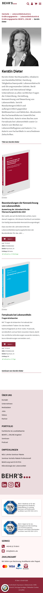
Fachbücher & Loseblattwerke (13, 431)
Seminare (5, 438)
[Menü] (40, 3)
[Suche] (28, 3)
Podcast (5, 442)
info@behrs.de (12, 551)
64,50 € (8, 344)
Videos (4, 415)
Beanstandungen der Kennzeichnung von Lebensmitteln (20, 204)
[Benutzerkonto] (32, 3)
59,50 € (8, 239)
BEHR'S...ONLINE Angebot (11, 435)
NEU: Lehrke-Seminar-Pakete (13, 454)
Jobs (4, 411)
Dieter (4, 197)
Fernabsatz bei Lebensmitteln (16, 314)
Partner (4, 419)
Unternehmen (7, 403)
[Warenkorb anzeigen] (36, 3)
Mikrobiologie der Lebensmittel (14, 466)
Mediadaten (6, 407)
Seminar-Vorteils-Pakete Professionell (16, 458)
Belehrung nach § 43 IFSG (11, 462)
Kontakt (5, 400)
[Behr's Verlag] (9, 3)
